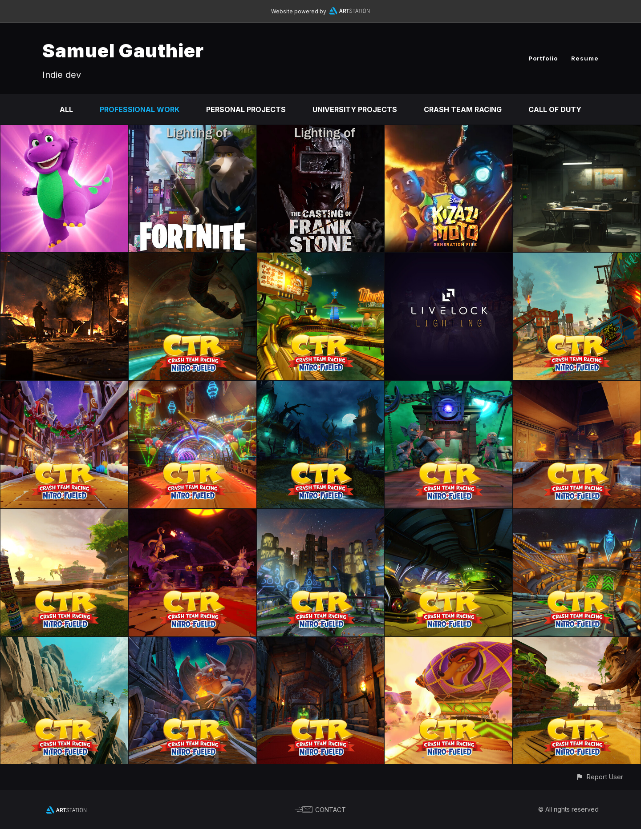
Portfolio (543, 58)
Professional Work (139, 109)
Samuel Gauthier (123, 50)
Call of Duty (554, 109)
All (66, 109)
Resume (585, 58)
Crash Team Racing (463, 109)
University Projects (354, 109)
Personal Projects (246, 109)
